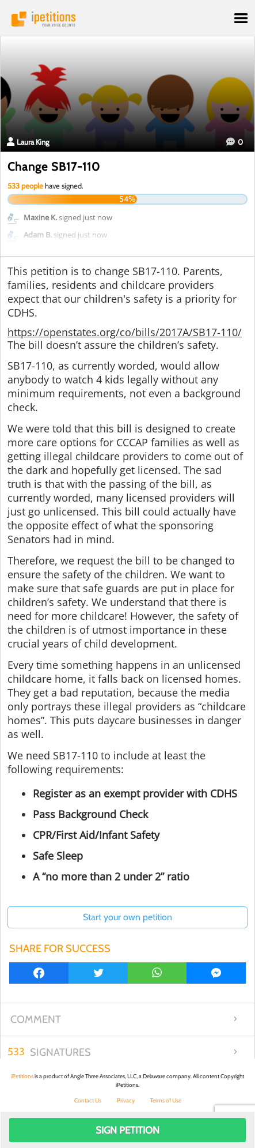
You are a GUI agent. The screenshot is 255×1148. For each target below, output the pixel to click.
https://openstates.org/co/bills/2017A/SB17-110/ (124, 332)
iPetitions (127, 19)
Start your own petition (127, 917)
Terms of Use (165, 1100)
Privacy (126, 1100)
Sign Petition (127, 1130)
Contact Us (87, 1100)
